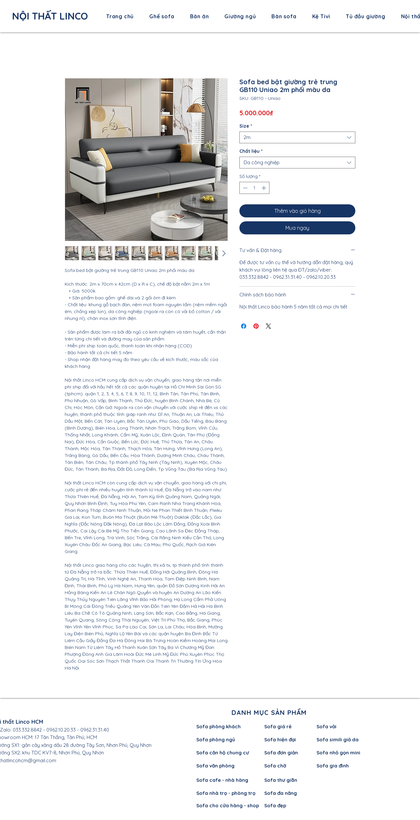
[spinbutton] (254, 188)
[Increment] (264, 188)
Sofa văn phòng (215, 766)
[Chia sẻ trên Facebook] (244, 326)
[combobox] (297, 137)
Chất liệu (251, 151)
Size (245, 126)
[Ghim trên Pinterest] (256, 326)
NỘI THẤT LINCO (50, 16)
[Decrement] (244, 188)
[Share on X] (268, 326)
